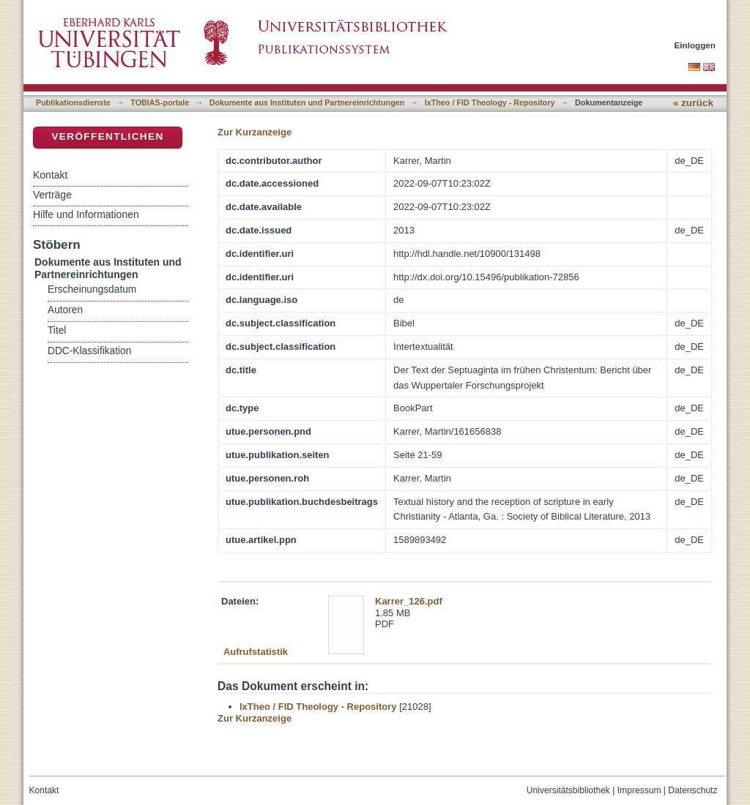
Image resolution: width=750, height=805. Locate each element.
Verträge (52, 195)
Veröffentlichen (107, 136)
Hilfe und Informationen (86, 214)
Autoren (65, 309)
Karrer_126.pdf (408, 601)
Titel (57, 330)
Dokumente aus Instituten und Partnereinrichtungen (307, 102)
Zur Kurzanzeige (255, 132)
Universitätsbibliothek (568, 790)
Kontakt (50, 175)
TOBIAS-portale (159, 102)
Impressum (639, 790)
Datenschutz (692, 790)
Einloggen (695, 45)
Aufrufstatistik (255, 651)
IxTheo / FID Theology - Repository (490, 102)
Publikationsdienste (73, 102)
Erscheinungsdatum (92, 289)
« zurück (693, 102)
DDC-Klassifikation (89, 350)
